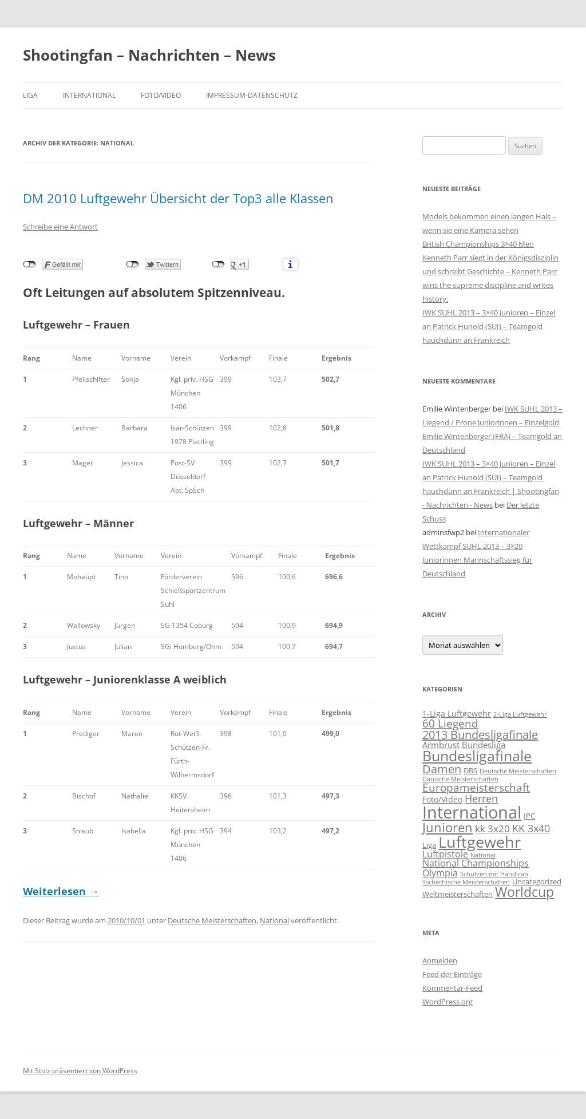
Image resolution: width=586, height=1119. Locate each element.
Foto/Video (161, 95)
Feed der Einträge (452, 974)
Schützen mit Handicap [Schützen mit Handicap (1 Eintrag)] (494, 874)
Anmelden (439, 960)
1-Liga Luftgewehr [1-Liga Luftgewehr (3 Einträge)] (456, 713)
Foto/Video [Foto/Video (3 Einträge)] (442, 799)
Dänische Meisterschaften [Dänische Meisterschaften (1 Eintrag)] (460, 779)
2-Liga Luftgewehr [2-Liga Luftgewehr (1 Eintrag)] (520, 714)
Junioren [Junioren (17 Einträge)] (447, 827)
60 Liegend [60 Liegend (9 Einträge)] (450, 723)
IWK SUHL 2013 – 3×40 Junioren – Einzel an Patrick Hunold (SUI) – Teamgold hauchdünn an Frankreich (488, 326)
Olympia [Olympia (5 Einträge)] (440, 872)
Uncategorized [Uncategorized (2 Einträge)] (536, 881)
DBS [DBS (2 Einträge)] (470, 770)
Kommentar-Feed (452, 988)
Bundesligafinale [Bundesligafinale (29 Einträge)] (477, 755)
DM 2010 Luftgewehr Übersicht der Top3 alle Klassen (178, 198)
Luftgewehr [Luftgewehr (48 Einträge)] (479, 841)
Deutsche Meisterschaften (212, 920)
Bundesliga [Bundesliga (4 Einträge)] (483, 744)
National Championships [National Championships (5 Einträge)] (475, 862)
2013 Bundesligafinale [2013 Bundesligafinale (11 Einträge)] (480, 734)
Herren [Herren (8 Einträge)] (481, 798)
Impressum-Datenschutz (252, 95)
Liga (30, 95)
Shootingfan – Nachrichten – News (149, 55)
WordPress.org (447, 1002)
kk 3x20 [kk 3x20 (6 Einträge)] (492, 828)
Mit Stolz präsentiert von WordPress (80, 1070)
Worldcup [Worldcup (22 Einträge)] (524, 892)
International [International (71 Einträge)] (471, 812)
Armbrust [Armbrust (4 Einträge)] (441, 744)
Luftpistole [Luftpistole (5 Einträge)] (445, 853)
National (274, 920)
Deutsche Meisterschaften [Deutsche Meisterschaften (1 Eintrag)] (518, 771)
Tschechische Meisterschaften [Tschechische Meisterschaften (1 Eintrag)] (466, 882)
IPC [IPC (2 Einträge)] (529, 815)
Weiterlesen (61, 891)
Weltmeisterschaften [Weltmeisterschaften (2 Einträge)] (457, 894)
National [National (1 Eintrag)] (483, 855)
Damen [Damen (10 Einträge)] (441, 769)
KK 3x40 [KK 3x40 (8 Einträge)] (531, 828)
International (89, 95)
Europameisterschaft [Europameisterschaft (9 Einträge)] (476, 787)
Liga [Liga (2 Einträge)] (429, 845)
